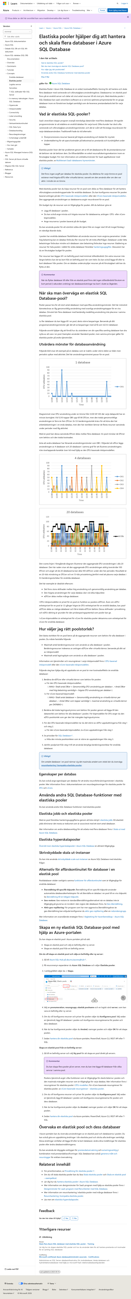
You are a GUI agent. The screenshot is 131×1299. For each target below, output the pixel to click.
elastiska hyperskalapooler (66, 1199)
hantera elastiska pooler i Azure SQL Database (77, 1181)
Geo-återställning (114, 904)
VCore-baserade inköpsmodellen (111, 195)
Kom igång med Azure (118, 10)
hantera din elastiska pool (61, 1038)
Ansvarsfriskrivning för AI (13, 1289)
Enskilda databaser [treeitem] (16, 77)
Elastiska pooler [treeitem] (15, 80)
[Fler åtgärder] (125, 28)
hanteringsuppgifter (102, 246)
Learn (41, 28)
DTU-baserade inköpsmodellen (74, 195)
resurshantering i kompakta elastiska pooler (61, 765)
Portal (102, 10)
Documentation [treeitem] (13, 59)
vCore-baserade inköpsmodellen (74, 664)
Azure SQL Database (72, 28)
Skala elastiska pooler (93, 1174)
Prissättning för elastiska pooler (78, 1171)
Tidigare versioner (33, 1289)
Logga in (124, 3)
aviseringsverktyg (110, 1150)
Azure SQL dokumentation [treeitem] (15, 41)
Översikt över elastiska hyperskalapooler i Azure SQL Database (67, 845)
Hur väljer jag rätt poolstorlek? (53, 69)
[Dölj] (31, 26)
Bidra (54, 1289)
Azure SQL (57, 28)
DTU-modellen (81, 1085)
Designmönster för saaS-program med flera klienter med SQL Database (75, 1188)
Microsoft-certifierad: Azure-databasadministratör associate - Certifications (69, 1257)
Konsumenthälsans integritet (82, 1289)
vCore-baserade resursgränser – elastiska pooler (82, 1088)
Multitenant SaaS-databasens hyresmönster (75, 160)
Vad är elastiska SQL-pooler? (52, 63)
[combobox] (17, 31)
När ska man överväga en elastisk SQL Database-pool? (62, 66)
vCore (49, 787)
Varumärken (8, 1293)
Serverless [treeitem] (13, 88)
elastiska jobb (106, 820)
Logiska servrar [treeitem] (15, 84)
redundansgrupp (118, 911)
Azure (48, 28)
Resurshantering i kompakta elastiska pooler (63, 1196)
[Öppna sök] (117, 3)
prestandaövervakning (88, 1150)
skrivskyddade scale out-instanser (73, 859)
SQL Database (64, 735)
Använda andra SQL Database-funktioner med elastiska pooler (65, 73)
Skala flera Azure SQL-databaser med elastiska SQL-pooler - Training (66, 1244)
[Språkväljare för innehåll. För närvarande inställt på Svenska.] (9, 1284)
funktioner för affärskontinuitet (88, 880)
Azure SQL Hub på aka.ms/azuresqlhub (67, 959)
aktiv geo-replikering (94, 911)
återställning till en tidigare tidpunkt (62, 896)
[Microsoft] (4, 3)
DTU (41, 787)
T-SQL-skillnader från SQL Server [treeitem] (19, 93)
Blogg (45, 1289)
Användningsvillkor (106, 1289)
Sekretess (63, 1289)
